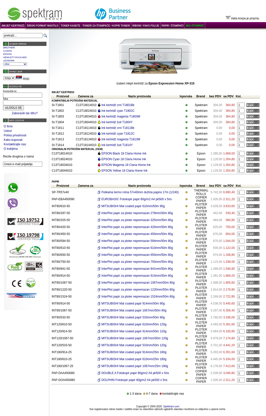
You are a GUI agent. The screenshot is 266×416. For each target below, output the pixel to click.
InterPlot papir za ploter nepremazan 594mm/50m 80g (137, 241)
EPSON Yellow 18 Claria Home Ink (124, 170)
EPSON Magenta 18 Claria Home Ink (126, 165)
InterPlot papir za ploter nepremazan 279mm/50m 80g (137, 213)
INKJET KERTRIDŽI (13, 25)
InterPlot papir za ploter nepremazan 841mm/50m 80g (137, 268)
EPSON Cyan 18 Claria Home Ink (123, 159)
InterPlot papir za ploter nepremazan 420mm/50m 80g (137, 227)
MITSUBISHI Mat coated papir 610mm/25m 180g (133, 359)
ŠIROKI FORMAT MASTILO (42, 25)
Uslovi (8, 131)
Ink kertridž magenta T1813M (120, 139)
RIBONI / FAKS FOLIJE (145, 25)
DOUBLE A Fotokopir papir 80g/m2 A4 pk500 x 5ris (135, 373)
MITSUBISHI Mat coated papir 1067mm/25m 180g (134, 366)
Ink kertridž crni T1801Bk (117, 105)
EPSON (7, 54)
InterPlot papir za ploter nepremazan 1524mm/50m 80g (138, 296)
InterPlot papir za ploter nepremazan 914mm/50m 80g (137, 275)
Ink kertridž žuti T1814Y (117, 145)
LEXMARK (9, 60)
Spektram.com (171, 406)
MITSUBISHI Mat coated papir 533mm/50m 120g (133, 345)
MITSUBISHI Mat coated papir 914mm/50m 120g (133, 331)
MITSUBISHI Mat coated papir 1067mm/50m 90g (133, 310)
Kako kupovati (13, 140)
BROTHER (9, 47)
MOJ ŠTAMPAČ (195, 25)
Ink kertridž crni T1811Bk (117, 128)
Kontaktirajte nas (15, 144)
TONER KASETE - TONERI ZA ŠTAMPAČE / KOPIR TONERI (95, 25)
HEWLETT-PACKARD (15, 57)
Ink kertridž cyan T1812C (117, 133)
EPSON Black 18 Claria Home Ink (123, 153)
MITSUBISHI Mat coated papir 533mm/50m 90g (133, 317)
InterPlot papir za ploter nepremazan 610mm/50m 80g (137, 248)
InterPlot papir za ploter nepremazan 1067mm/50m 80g (138, 282)
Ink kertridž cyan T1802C (117, 111)
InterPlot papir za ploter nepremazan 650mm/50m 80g (137, 255)
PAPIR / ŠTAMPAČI (173, 25)
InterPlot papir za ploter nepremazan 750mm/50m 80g (137, 262)
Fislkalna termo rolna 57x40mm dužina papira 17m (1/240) (140, 192)
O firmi (8, 126)
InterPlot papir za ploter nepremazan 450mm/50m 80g (137, 234)
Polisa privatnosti (15, 135)
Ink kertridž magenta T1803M (120, 116)
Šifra (5, 99)
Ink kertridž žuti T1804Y (117, 122)
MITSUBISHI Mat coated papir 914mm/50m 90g (133, 303)
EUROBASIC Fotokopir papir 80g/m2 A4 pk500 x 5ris (136, 199)
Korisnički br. (10, 91)
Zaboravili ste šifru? (25, 113)
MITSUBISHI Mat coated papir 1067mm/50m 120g (134, 338)
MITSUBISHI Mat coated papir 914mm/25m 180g (133, 352)
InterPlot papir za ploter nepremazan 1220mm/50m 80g (138, 289)
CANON (7, 50)
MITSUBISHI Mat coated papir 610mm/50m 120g (133, 324)
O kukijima (11, 149)
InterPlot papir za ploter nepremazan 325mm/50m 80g (137, 220)
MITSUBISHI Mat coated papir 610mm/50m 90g (133, 206)
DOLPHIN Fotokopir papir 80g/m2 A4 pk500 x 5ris (134, 380)
